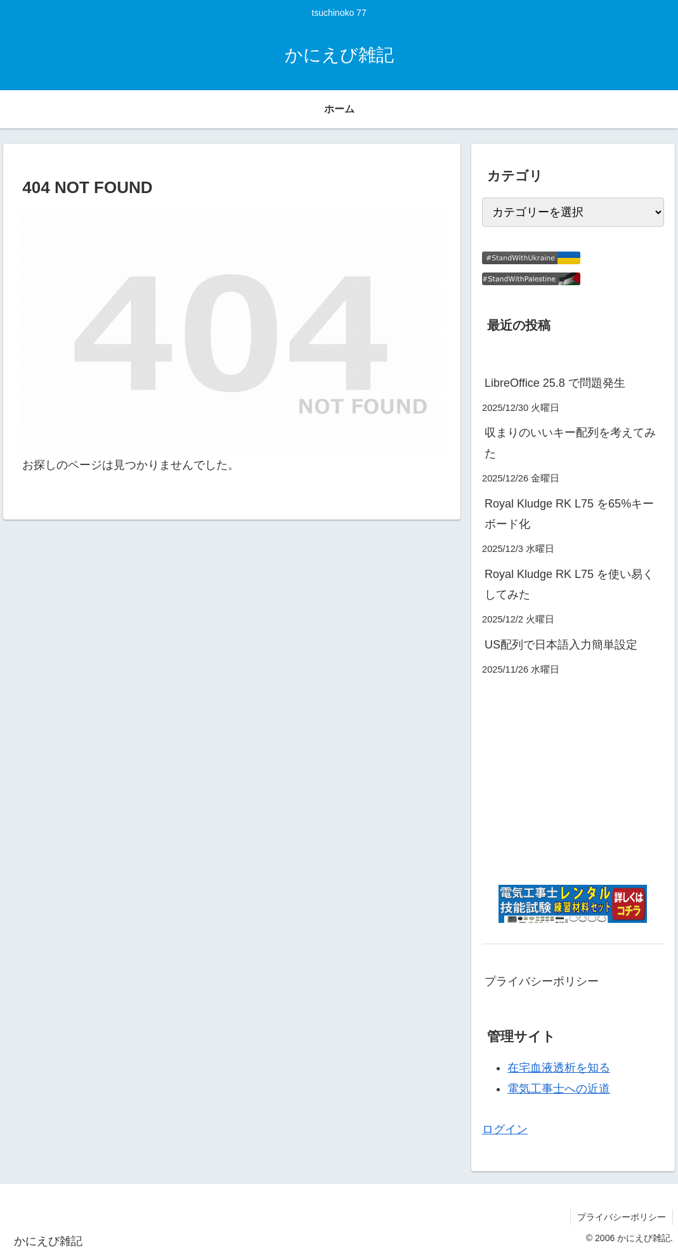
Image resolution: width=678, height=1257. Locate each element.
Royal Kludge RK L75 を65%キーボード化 (569, 513)
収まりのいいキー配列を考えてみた (570, 442)
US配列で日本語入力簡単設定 (561, 644)
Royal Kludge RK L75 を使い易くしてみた (569, 584)
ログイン (505, 1129)
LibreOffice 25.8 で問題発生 (555, 383)
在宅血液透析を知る (558, 1067)
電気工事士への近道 (558, 1088)
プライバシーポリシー (542, 981)
